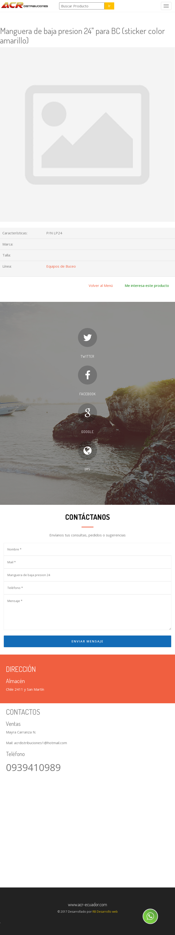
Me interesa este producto (147, 285)
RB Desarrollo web (105, 912)
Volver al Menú (101, 285)
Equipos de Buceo (61, 266)
